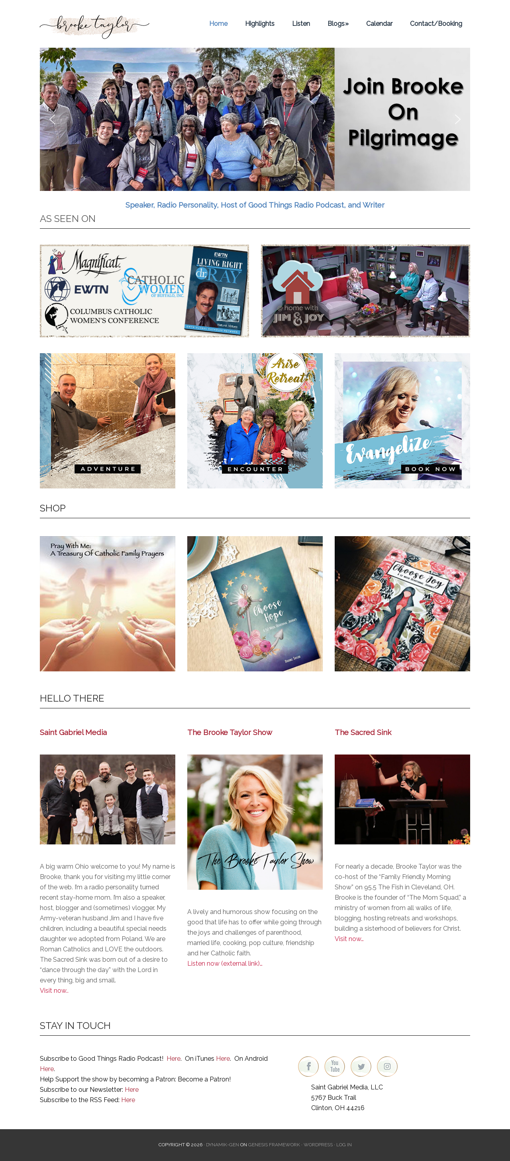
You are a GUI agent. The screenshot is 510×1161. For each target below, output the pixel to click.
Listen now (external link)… (225, 963)
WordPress (318, 1144)
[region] (255, 119)
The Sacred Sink (363, 732)
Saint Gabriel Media (73, 732)
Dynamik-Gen (222, 1144)
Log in (344, 1144)
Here (173, 1058)
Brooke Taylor (95, 24)
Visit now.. (54, 990)
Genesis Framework (274, 1144)
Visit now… (349, 939)
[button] (255, 119)
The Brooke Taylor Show (229, 732)
